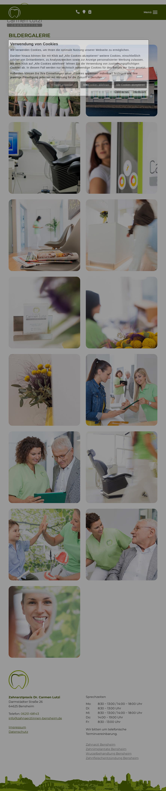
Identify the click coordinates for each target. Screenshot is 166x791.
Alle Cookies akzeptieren (130, 84)
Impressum (139, 91)
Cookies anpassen (62, 84)
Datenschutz (122, 91)
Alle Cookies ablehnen (96, 84)
